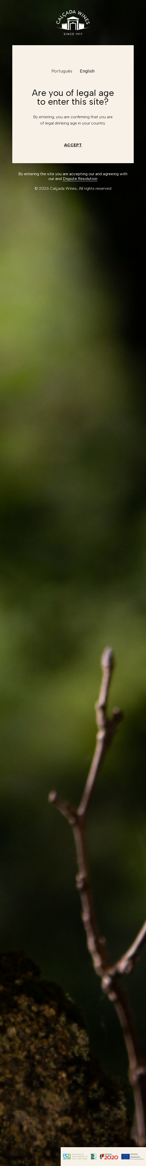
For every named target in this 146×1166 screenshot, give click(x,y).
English (87, 71)
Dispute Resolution (80, 178)
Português (61, 71)
